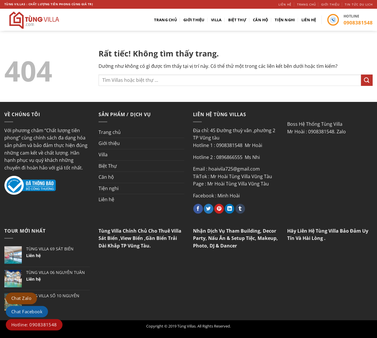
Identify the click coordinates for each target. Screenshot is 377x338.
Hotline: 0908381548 (34, 325)
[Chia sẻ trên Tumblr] (240, 209)
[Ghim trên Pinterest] (219, 209)
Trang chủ (306, 4)
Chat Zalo (21, 298)
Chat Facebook (26, 311)
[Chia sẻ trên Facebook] (198, 209)
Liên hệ (285, 4)
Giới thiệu (330, 4)
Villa (216, 19)
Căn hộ (260, 19)
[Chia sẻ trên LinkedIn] (229, 209)
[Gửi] (367, 80)
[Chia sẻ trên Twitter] (208, 209)
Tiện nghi (285, 19)
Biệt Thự (237, 19)
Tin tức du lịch (359, 4)
